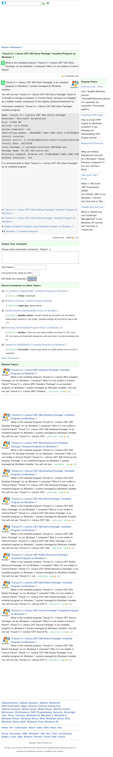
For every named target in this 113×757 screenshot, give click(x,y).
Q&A (20, 739)
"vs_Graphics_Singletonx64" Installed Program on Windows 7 (37, 294)
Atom (53, 730)
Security (57, 715)
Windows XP (52, 724)
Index (40, 730)
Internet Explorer (11, 712)
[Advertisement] (40, 25)
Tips (4, 718)
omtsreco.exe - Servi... (93, 87)
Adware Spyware (29, 705)
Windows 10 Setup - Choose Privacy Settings (28, 303)
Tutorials (20, 718)
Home (5, 47)
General (32, 709)
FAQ (54, 739)
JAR (42, 736)
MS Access (8, 715)
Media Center (29, 712)
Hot (11, 730)
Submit (32, 281)
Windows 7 (17, 47)
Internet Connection (49, 709)
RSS (46, 730)
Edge (24, 709)
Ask (59, 730)
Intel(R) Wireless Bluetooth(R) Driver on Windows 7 (32, 313)
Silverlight (69, 715)
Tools (11, 718)
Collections (21, 730)
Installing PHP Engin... (93, 115)
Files (54, 736)
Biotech (28, 739)
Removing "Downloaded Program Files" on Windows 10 (34, 330)
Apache (44, 705)
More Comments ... (12, 361)
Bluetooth (54, 705)
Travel (47, 739)
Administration (10, 705)
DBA (25, 736)
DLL (48, 736)
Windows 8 (61, 718)
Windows (34, 736)
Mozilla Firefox (62, 712)
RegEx (5, 739)
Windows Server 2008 (33, 721)
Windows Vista (35, 724)
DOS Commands (11, 709)
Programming (44, 715)
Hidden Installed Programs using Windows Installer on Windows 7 (38, 226)
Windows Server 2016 (14, 724)
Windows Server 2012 (58, 721)
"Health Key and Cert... (93, 207)
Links (13, 739)
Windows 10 (33, 718)
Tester (5, 736)
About (32, 730)
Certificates (65, 736)
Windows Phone (10, 721)
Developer (15, 736)
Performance (22, 715)
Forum (61, 739)
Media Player (45, 712)
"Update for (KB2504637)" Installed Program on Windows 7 (36, 347)
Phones (38, 739)
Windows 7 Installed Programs (22, 231)
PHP (33, 715)
